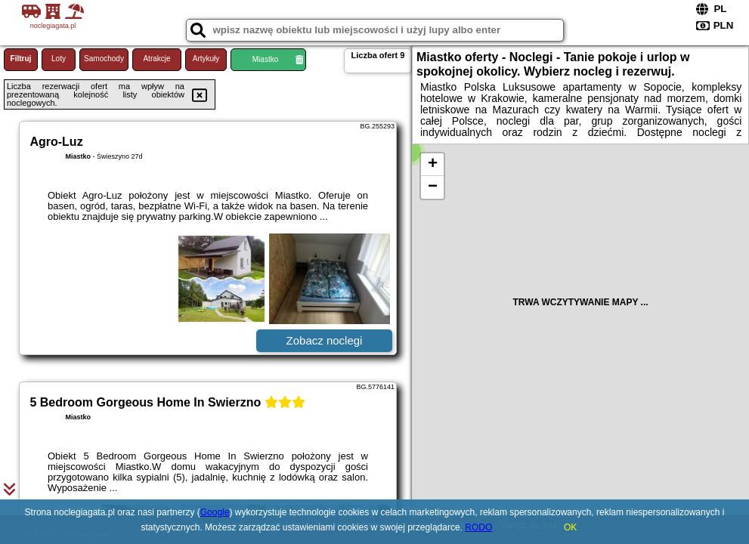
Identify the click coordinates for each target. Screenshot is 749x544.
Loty (58, 58)
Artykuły (206, 58)
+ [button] (433, 164)
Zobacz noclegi (324, 340)
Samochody (104, 58)
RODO (478, 527)
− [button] (433, 187)
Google (215, 512)
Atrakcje (156, 58)
